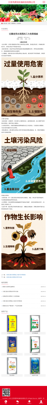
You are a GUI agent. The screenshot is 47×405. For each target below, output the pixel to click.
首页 (9, 23)
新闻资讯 (13, 23)
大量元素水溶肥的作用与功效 (14, 277)
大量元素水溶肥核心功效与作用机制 (16, 274)
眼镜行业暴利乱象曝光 (9, 286)
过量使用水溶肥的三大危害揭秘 (11, 296)
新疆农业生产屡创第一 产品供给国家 (12, 305)
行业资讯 (19, 23)
